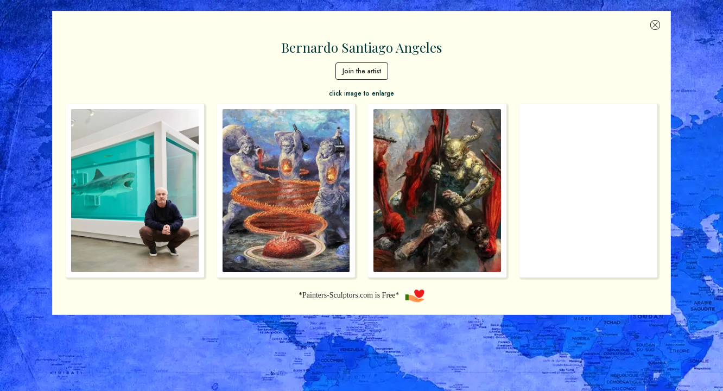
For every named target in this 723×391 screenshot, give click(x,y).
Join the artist (362, 71)
